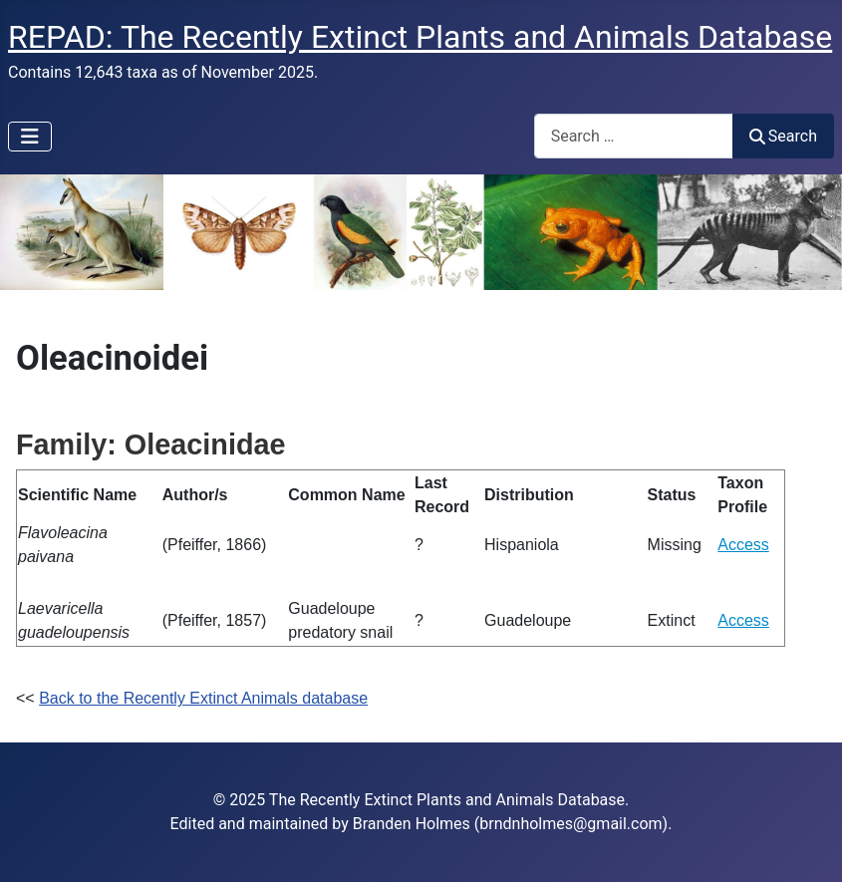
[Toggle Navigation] (30, 136)
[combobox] (633, 136)
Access (743, 544)
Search (783, 136)
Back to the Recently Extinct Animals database (203, 698)
